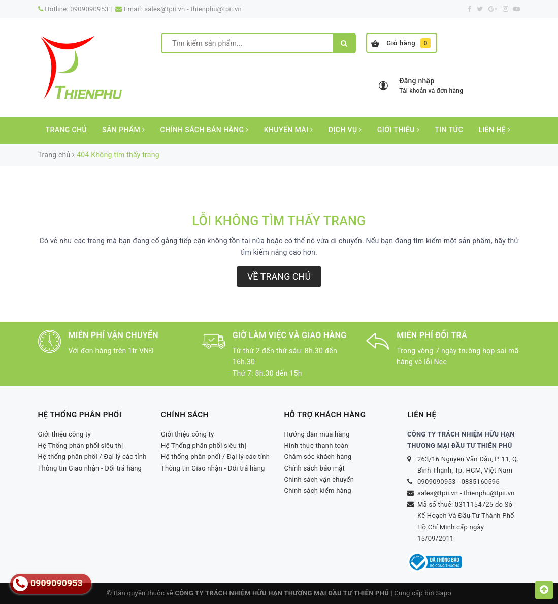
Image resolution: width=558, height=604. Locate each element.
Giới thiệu (398, 130)
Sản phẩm (123, 130)
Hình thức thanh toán (316, 445)
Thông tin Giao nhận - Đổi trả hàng (90, 468)
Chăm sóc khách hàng (318, 456)
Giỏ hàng (401, 43)
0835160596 (480, 481)
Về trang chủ (279, 276)
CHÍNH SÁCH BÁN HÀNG (204, 130)
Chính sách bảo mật (314, 468)
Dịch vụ (345, 130)
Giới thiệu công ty (64, 434)
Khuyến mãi (288, 130)
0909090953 (89, 9)
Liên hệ (494, 130)
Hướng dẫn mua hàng (317, 434)
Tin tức (449, 130)
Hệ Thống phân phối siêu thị (80, 445)
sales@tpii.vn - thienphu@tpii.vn (193, 9)
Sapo (443, 593)
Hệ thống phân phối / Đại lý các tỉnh (92, 456)
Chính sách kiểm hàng (317, 490)
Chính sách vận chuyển (319, 479)
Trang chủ (66, 130)
